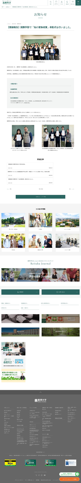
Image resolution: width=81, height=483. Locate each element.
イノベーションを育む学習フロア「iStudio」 (35, 400)
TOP (2, 6)
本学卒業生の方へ (64, 290)
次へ (70, 173)
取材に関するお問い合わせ (46, 467)
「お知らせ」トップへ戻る (40, 182)
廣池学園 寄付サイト (60, 442)
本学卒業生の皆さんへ (72, 401)
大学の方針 (6, 409)
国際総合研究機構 (58, 405)
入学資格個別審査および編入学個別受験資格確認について (22, 428)
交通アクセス (6, 420)
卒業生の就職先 (45, 432)
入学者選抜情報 (19, 419)
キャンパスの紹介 (33, 394)
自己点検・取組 (7, 418)
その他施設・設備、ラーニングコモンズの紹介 (35, 405)
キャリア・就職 (45, 421)
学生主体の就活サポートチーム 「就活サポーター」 (47, 430)
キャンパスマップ (33, 413)
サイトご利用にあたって (29, 467)
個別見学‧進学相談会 (20, 417)
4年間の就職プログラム (46, 424)
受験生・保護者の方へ (5, 290)
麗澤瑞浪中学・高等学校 (46, 442)
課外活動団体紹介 (33, 415)
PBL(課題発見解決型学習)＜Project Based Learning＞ (34, 418)
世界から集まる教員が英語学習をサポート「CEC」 (47, 413)
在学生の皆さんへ (71, 403)
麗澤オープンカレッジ (22, 442)
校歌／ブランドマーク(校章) (9, 414)
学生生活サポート (33, 423)
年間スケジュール (33, 412)
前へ (11, 173)
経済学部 (18, 401)
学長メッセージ (7, 401)
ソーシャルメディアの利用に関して (59, 467)
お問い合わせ (70, 407)
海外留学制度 (44, 399)
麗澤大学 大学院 (20, 406)
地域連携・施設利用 (59, 394)
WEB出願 (18, 422)
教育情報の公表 (7, 416)
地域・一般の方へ (24, 295)
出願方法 (18, 420)
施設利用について (58, 401)
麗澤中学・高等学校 (37, 442)
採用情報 (37, 467)
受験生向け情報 (20, 412)
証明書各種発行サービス (34, 427)
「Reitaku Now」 (26, 102)
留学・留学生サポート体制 (47, 401)
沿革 (5, 407)
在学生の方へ (4, 295)
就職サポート (44, 426)
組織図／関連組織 (7, 413)
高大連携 (56, 399)
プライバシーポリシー (19, 467)
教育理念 (5, 399)
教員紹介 (5, 411)
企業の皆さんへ (45, 434)
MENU (78, 2)
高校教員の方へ (24, 290)
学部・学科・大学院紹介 (22, 394)
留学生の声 (44, 415)
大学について (7, 394)
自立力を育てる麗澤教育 (34, 421)
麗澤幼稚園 (54, 442)
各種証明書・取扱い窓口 (34, 425)
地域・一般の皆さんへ (72, 405)
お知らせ (7, 6)
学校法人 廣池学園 (13, 442)
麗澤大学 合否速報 (20, 426)
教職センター (32, 420)
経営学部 (18, 403)
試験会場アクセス (20, 424)
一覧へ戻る (40, 173)
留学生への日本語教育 (46, 417)
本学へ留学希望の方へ (45, 290)
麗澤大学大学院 (30, 442)
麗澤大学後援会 (68, 442)
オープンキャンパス (20, 415)
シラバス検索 (19, 408)
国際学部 (18, 399)
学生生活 (31, 409)
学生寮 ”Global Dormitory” (34, 402)
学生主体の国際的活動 (46, 408)
